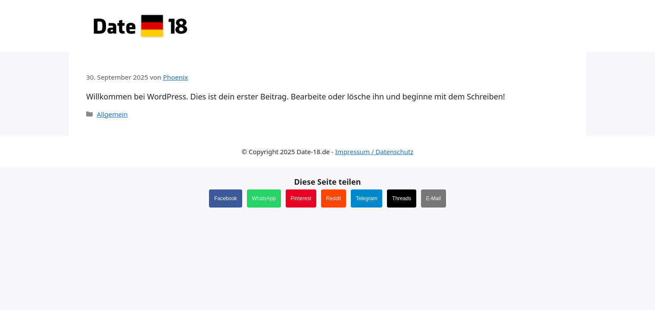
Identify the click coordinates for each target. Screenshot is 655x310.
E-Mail (433, 198)
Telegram (366, 198)
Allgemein (112, 114)
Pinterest (301, 198)
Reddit (333, 198)
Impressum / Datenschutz (374, 151)
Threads (401, 198)
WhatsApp (264, 198)
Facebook (225, 198)
